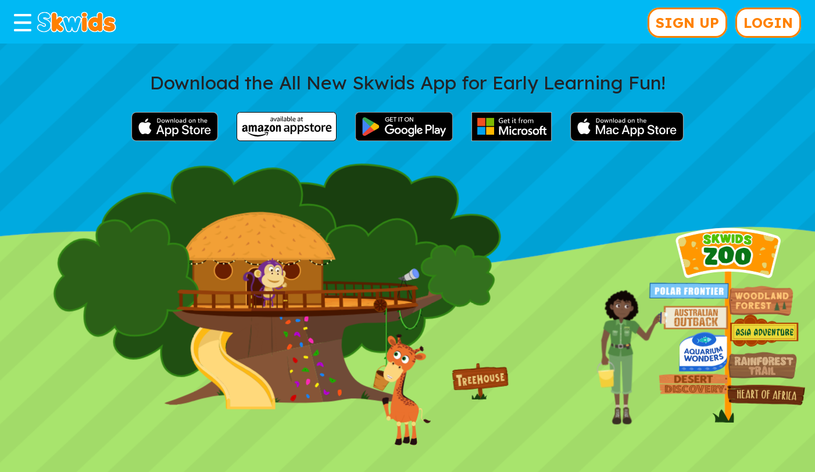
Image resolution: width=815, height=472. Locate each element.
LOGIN (768, 22)
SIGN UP (687, 22)
